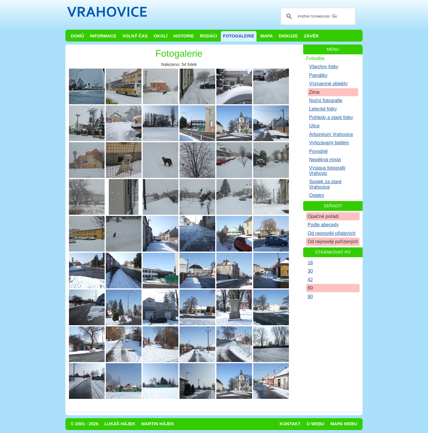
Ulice (314, 125)
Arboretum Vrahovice (331, 134)
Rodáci (208, 36)
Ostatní (316, 195)
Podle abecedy (323, 224)
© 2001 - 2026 (84, 423)
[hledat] (317, 16)
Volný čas (135, 36)
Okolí (160, 36)
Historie (183, 36)
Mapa (266, 36)
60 (310, 287)
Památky (318, 75)
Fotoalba (315, 58)
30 (310, 271)
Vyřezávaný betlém (329, 142)
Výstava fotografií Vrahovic (327, 170)
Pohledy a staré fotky (331, 117)
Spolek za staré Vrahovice (325, 184)
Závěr (311, 36)
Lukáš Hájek (119, 423)
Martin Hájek (157, 423)
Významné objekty (328, 83)
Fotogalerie (238, 36)
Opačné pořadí (323, 216)
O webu (315, 423)
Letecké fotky (323, 108)
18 (310, 262)
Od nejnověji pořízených (333, 241)
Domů (77, 36)
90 (310, 296)
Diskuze (288, 36)
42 (310, 279)
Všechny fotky (324, 66)
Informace (103, 36)
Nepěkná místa (325, 159)
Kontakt (290, 423)
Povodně (318, 151)
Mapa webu (344, 423)
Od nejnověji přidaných (331, 233)
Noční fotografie (325, 100)
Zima (314, 92)
